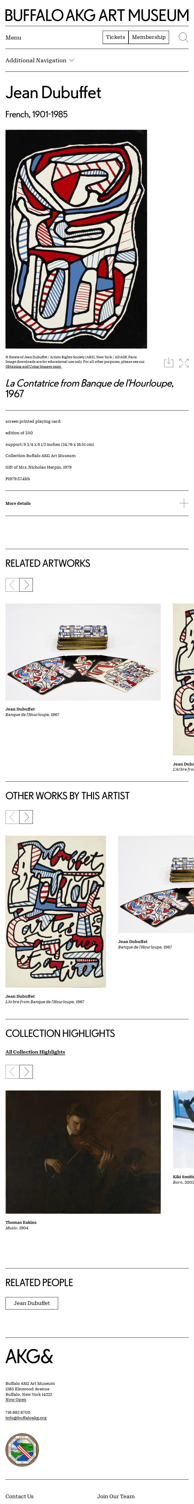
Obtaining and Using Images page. (33, 366)
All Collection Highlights (35, 1052)
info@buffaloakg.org (26, 1417)
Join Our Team (116, 1496)
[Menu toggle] (13, 37)
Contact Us (19, 1496)
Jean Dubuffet (53, 92)
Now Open (15, 1399)
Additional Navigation (39, 60)
